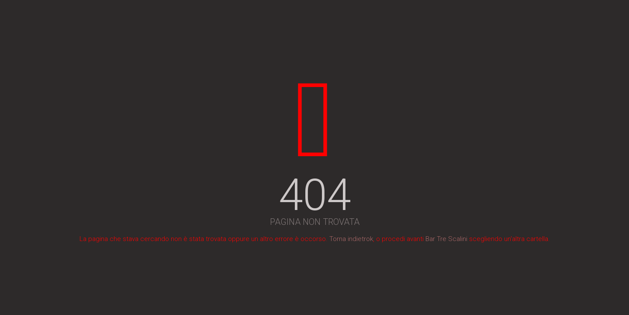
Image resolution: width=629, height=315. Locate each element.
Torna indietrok (351, 239)
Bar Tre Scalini (446, 239)
